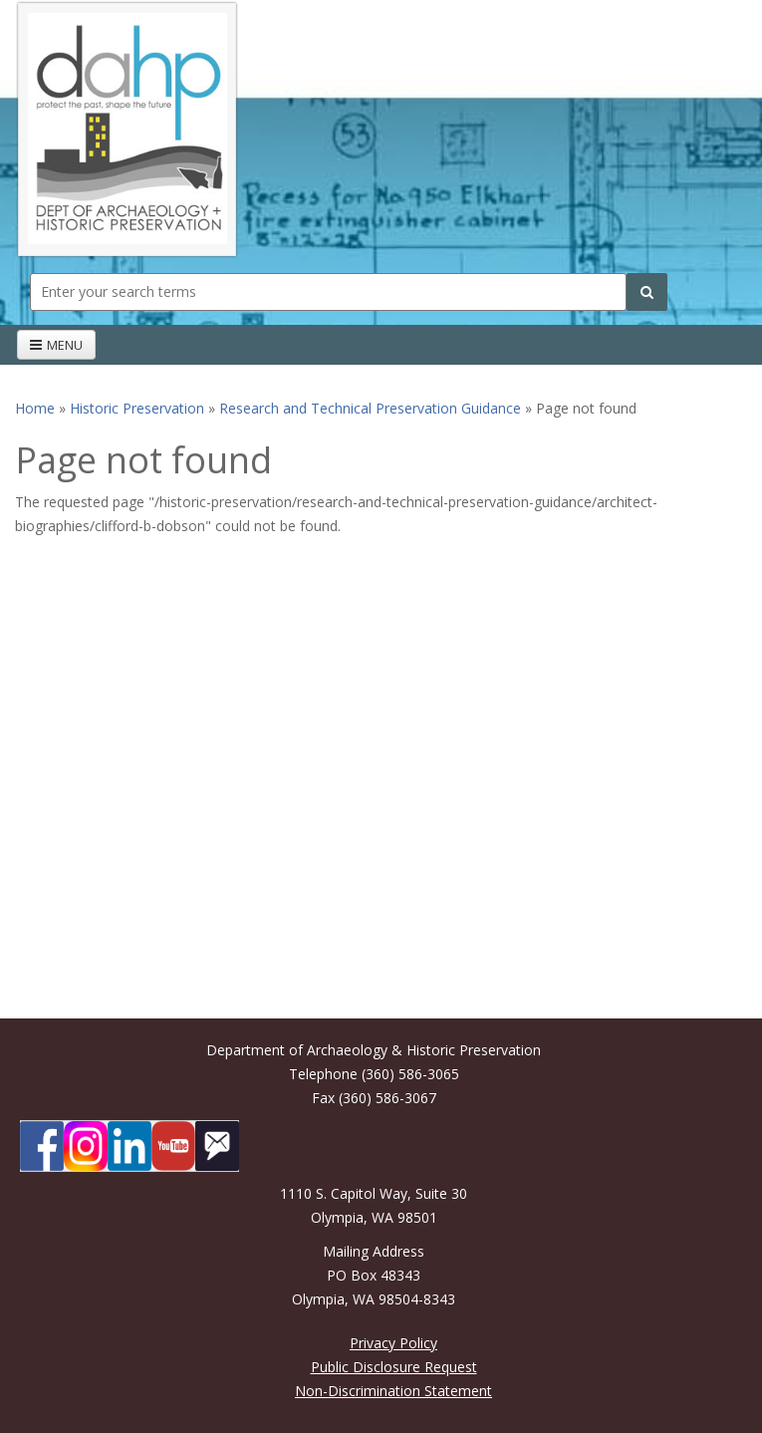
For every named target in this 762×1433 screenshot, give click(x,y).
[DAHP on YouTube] (173, 1146)
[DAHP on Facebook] (42, 1146)
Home (35, 408)
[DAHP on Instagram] (86, 1146)
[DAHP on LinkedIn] (129, 1146)
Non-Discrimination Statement (393, 1390)
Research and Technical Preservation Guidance (370, 408)
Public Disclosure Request (394, 1366)
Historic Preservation (137, 408)
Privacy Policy (393, 1342)
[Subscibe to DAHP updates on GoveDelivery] (217, 1146)
